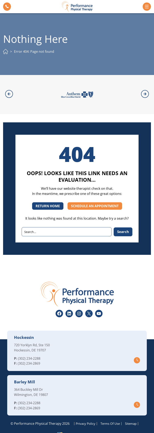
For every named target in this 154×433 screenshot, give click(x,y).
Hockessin (24, 326)
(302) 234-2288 (29, 347)
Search (123, 220)
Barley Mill (24, 370)
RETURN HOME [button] (48, 195)
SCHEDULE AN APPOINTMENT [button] (95, 195)
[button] (7, 6)
